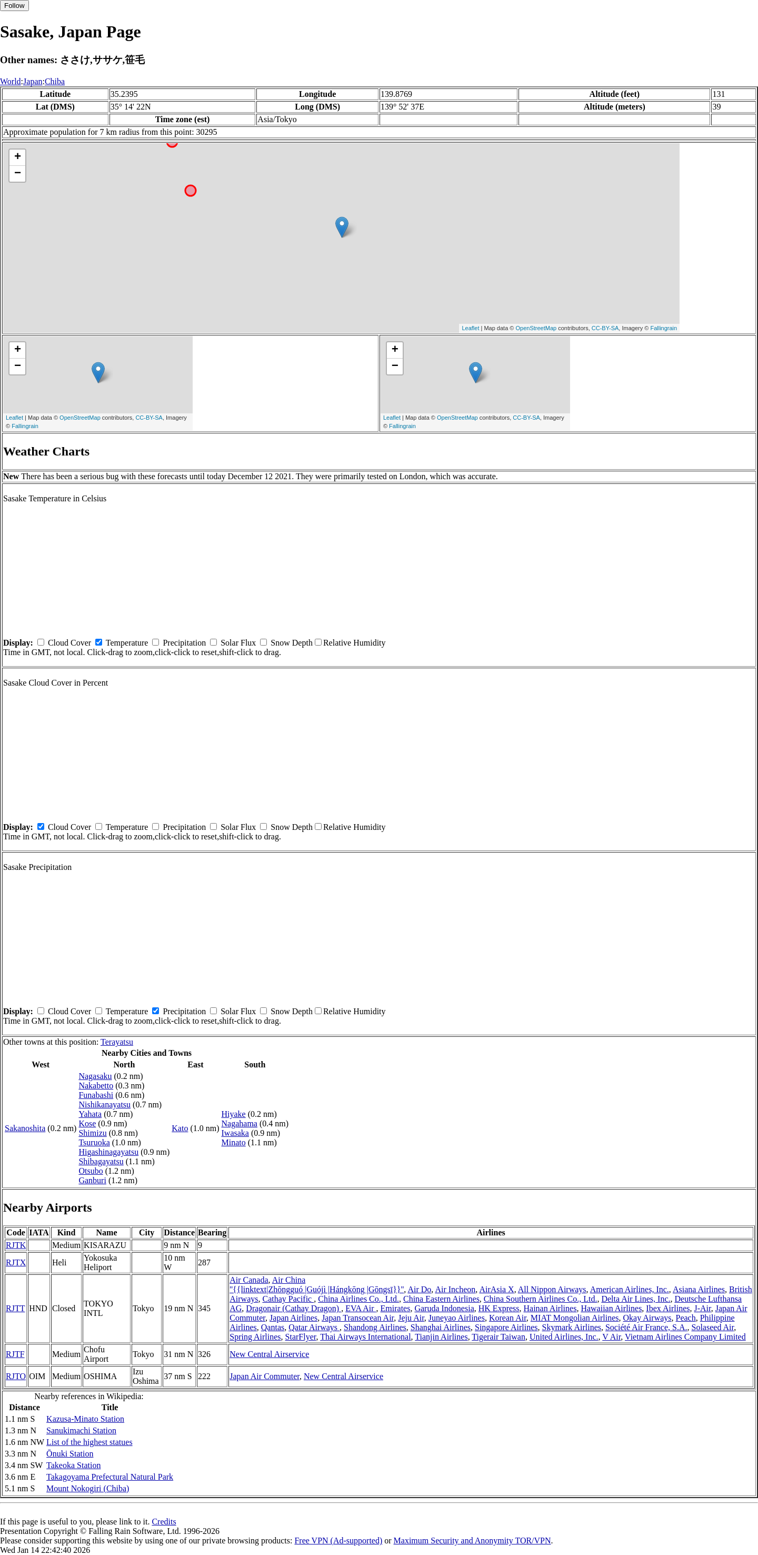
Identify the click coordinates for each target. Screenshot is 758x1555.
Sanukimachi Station (81, 1430)
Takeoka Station (73, 1465)
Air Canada (249, 1279)
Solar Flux (238, 642)
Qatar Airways (314, 1327)
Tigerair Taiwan (498, 1336)
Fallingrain (663, 328)
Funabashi (95, 1095)
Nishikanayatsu (104, 1104)
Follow (14, 5)
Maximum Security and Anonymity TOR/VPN (472, 1540)
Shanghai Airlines (441, 1327)
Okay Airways (647, 1317)
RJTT (15, 1308)
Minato (234, 1142)
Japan (32, 81)
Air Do (419, 1289)
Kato (180, 1128)
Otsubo (90, 1170)
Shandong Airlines (375, 1327)
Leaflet (470, 328)
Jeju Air (411, 1317)
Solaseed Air (713, 1327)
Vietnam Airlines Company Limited (685, 1336)
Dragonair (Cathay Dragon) (293, 1308)
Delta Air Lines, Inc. (635, 1298)
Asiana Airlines (699, 1289)
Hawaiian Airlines (611, 1308)
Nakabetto (95, 1085)
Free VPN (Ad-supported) (338, 1540)
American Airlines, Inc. (629, 1289)
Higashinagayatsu (108, 1151)
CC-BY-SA (605, 328)
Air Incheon (455, 1289)
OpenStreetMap (536, 328)
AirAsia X (496, 1289)
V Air (611, 1336)
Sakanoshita (25, 1128)
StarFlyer (300, 1336)
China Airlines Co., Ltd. (358, 1298)
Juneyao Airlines (456, 1317)
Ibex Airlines (668, 1308)
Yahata (90, 1114)
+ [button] (17, 157)
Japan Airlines (293, 1317)
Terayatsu (117, 1041)
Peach (686, 1317)
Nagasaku (95, 1076)
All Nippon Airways (552, 1289)
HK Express (499, 1308)
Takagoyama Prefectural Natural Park (109, 1476)
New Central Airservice (269, 1354)
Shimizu (92, 1132)
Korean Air (507, 1317)
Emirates (396, 1308)
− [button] (17, 174)
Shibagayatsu (100, 1161)
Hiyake (234, 1114)
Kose (87, 1123)
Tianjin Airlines (441, 1336)
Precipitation (184, 642)
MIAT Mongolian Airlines (575, 1317)
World (10, 81)
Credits (164, 1521)
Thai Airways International (365, 1336)
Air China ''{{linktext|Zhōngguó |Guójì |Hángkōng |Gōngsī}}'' (317, 1284)
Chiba (55, 81)
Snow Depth (292, 642)
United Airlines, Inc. (564, 1336)
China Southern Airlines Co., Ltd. (540, 1298)
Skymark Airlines (571, 1327)
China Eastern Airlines (441, 1298)
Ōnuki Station (69, 1453)
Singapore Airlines (506, 1327)
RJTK (16, 1245)
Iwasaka (235, 1132)
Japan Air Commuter (265, 1376)
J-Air (702, 1308)
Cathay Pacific (288, 1298)
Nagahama (239, 1123)
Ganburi (92, 1180)
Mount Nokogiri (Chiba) (87, 1488)
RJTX (16, 1262)
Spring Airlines (255, 1336)
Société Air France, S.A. (646, 1327)
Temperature (127, 642)
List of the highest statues (89, 1442)
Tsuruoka (93, 1142)
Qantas (272, 1327)
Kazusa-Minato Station (85, 1418)
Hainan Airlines (550, 1308)
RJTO (16, 1376)
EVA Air (360, 1308)
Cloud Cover (69, 642)
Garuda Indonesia (444, 1308)
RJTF (15, 1354)
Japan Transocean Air (358, 1317)
